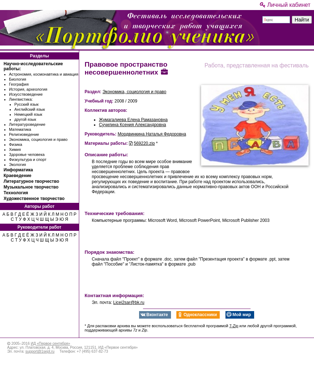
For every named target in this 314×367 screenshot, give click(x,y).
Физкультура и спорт (28, 159)
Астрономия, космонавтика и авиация (43, 74)
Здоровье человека (26, 154)
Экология (17, 164)
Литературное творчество (31, 181)
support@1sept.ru (39, 351)
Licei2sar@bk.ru (128, 302)
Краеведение (17, 175)
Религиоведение (24, 134)
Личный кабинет (285, 5)
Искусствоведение (26, 94)
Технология (16, 192)
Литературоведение (27, 124)
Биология (17, 79)
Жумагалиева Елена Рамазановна (133, 119)
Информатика (18, 169)
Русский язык (26, 104)
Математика (20, 129)
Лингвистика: (21, 99)
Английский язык (29, 109)
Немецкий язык (28, 114)
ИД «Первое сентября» (50, 343)
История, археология (28, 89)
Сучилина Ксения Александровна (132, 124)
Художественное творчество (34, 198)
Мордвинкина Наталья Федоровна (152, 134)
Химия (15, 149)
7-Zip (233, 326)
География (19, 84)
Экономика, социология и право (38, 139)
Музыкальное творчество (31, 187)
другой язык (25, 119)
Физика (15, 144)
